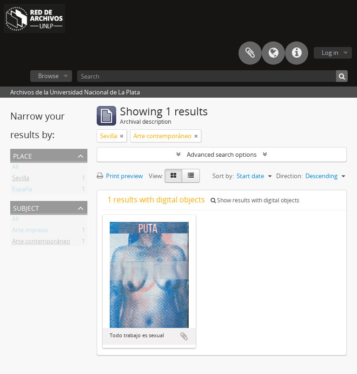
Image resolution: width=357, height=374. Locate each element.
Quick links (296, 53)
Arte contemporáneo (41, 243)
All (15, 168)
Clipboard (250, 53)
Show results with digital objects (255, 200)
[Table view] (191, 176)
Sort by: (223, 176)
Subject (26, 207)
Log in (330, 52)
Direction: (289, 176)
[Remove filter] (122, 135)
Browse (48, 76)
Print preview (120, 176)
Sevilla (20, 179)
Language (273, 53)
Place (22, 155)
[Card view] (173, 176)
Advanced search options (221, 154)
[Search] (212, 76)
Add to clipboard (184, 336)
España (22, 191)
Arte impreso (30, 231)
